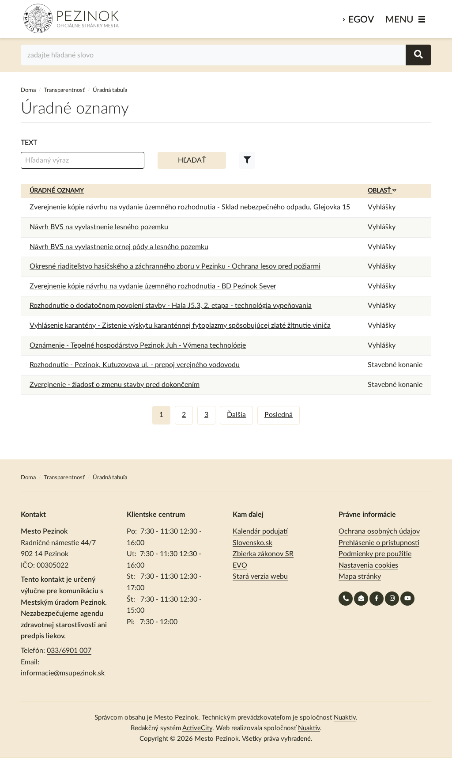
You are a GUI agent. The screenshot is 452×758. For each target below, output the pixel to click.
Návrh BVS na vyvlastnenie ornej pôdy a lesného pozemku (119, 246)
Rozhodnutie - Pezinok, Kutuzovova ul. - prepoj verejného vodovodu (135, 364)
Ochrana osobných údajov (379, 531)
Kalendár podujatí (260, 531)
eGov (361, 19)
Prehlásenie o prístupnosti (379, 542)
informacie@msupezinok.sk (63, 673)
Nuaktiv (345, 717)
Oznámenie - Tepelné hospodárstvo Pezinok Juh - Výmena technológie (138, 345)
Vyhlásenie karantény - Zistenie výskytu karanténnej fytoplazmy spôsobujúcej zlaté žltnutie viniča (180, 325)
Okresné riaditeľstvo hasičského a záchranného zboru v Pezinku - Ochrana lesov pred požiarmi (175, 266)
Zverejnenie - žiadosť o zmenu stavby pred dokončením (115, 384)
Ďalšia (236, 414)
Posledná (278, 414)
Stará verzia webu (260, 576)
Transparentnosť (64, 90)
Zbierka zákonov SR (263, 553)
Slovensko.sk (252, 542)
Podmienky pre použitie (375, 553)
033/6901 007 (69, 650)
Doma (29, 90)
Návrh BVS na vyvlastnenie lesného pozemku (99, 227)
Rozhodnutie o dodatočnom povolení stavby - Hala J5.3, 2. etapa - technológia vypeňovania (171, 305)
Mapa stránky (360, 576)
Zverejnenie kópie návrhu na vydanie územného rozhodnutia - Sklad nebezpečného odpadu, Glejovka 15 (190, 207)
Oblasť (382, 191)
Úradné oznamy (57, 191)
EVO (240, 565)
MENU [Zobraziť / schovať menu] (399, 19)
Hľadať (192, 160)
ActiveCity (197, 728)
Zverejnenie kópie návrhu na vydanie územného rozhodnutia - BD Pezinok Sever (153, 286)
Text (29, 142)
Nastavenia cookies (368, 565)
